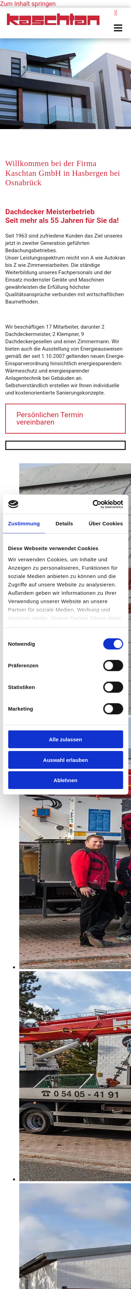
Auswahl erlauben (65, 760)
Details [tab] (64, 523)
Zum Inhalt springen (28, 3)
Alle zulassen (65, 739)
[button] (115, 28)
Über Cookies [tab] (106, 523)
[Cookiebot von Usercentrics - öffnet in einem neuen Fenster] (93, 504)
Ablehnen (65, 780)
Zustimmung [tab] (24, 523)
